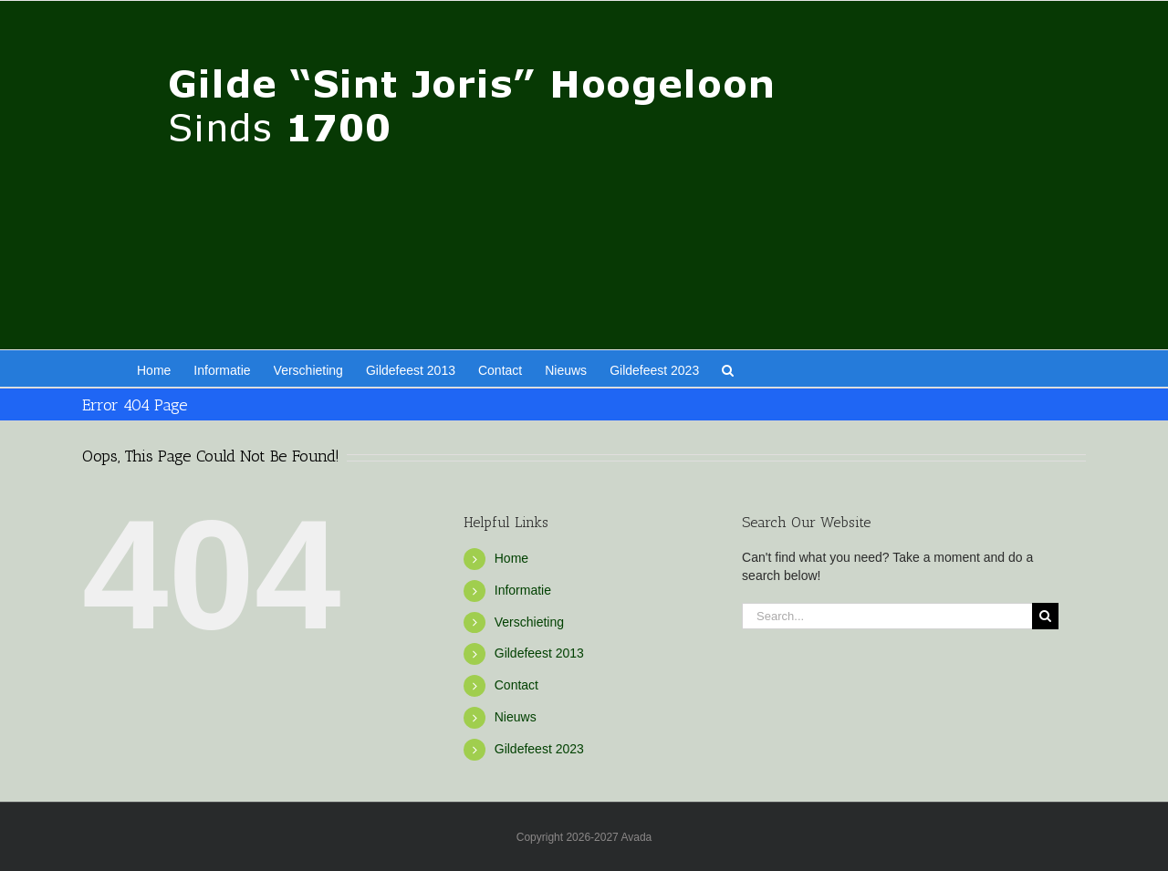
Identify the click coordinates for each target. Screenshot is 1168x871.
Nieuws (516, 717)
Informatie (523, 590)
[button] (728, 368)
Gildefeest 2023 (539, 748)
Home (511, 558)
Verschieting (529, 622)
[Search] (1045, 616)
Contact (516, 685)
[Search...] (887, 616)
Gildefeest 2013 (539, 653)
